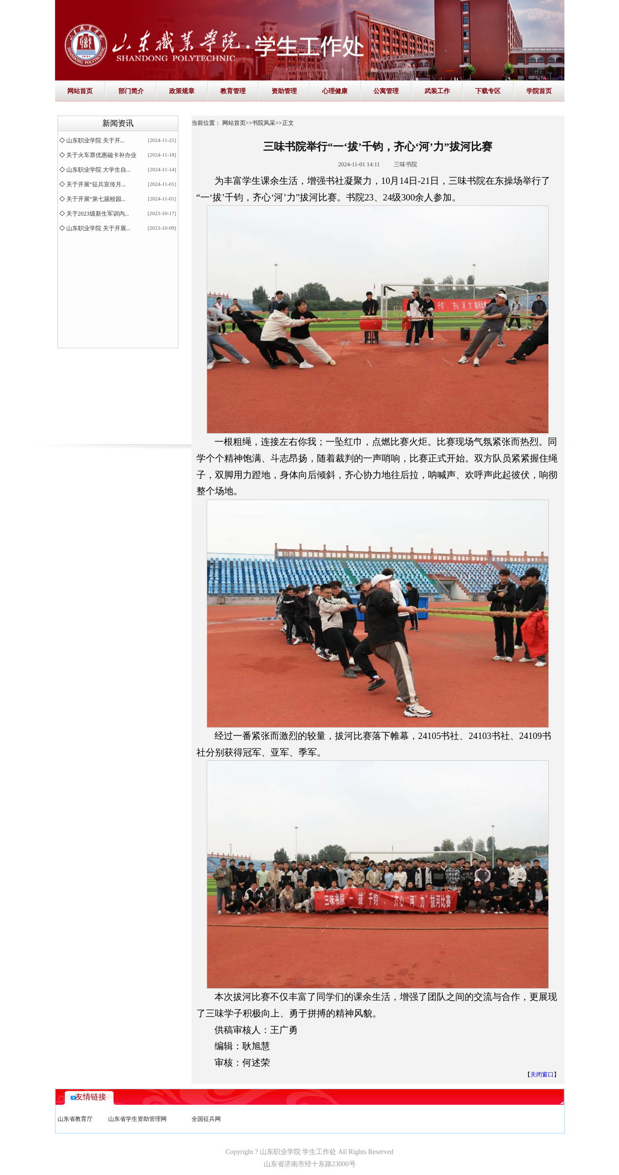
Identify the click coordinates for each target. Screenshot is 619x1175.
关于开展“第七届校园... (96, 199)
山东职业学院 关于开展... (98, 228)
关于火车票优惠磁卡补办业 (101, 155)
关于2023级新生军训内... (97, 213)
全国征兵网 (206, 1118)
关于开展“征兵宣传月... (96, 184)
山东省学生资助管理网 (137, 1118)
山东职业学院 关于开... (95, 140)
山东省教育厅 (75, 1118)
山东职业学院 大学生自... (98, 169)
